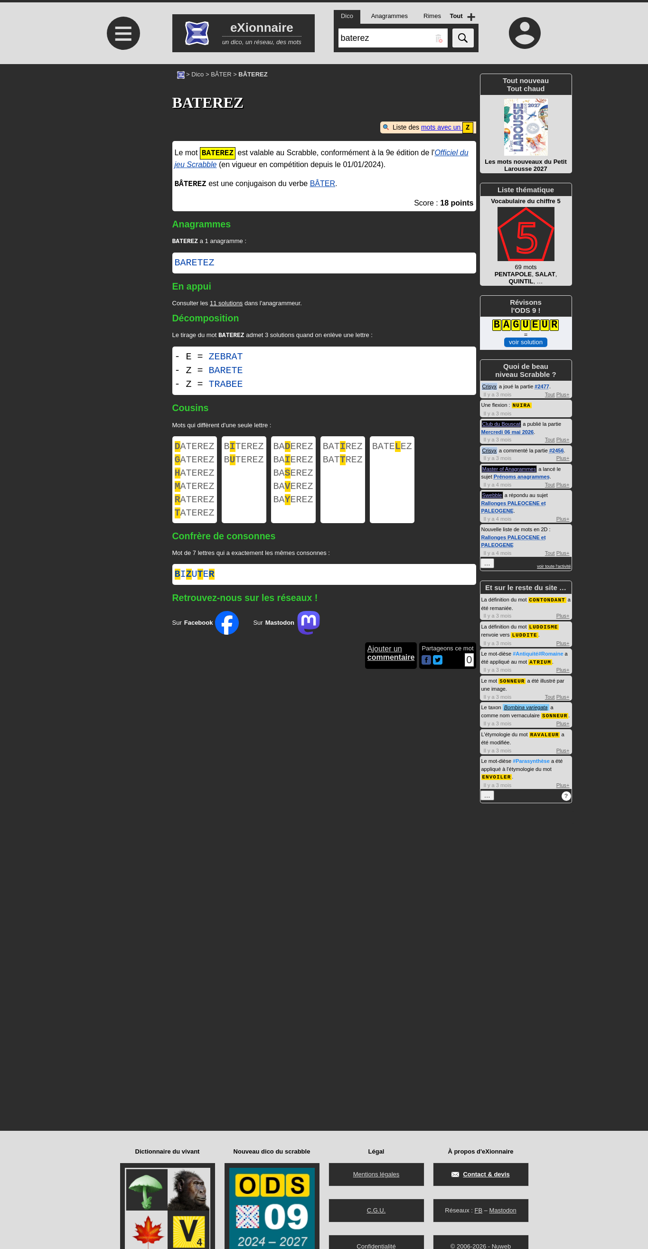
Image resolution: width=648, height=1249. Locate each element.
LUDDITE (524, 633)
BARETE (226, 372)
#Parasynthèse (531, 757)
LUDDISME (543, 625)
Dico (197, 74)
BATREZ (343, 448)
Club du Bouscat (501, 423)
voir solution (526, 342)
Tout (550, 394)
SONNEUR (512, 678)
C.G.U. (376, 1210)
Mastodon (503, 1210)
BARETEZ (195, 263)
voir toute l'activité (554, 565)
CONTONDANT (547, 598)
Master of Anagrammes (509, 468)
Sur (205, 636)
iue (195, 587)
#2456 (556, 450)
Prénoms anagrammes (522, 476)
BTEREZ (244, 448)
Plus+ (563, 394)
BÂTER (221, 74)
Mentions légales (376, 1174)
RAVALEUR (544, 730)
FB (478, 1210)
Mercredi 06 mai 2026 (507, 431)
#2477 (542, 386)
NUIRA (522, 404)
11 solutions (226, 303)
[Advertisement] (122, 143)
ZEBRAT (226, 358)
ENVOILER (496, 772)
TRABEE (226, 385)
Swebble (492, 495)
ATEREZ (195, 448)
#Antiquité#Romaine (538, 652)
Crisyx (489, 386)
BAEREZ (293, 448)
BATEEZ (392, 448)
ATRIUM (540, 659)
